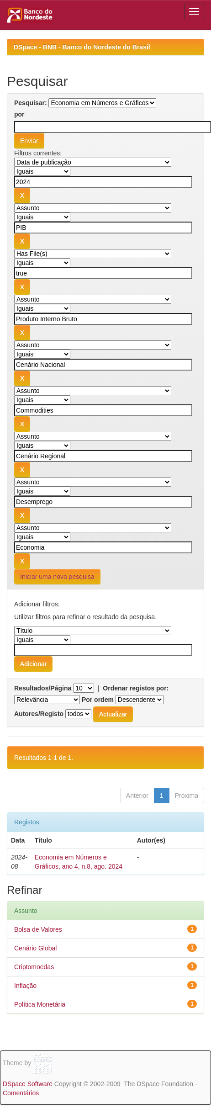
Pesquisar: (30, 102)
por (19, 114)
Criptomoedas (34, 967)
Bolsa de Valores (38, 929)
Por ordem (98, 699)
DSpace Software (28, 1083)
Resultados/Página (42, 688)
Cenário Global (35, 948)
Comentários (21, 1093)
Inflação (25, 985)
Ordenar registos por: (136, 688)
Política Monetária (39, 1004)
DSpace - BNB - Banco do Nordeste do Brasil (82, 47)
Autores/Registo (38, 713)
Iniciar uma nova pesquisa (57, 576)
